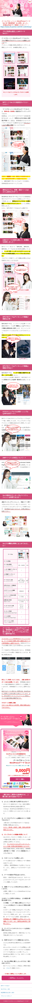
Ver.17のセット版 (5, 989)
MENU (30, 1)
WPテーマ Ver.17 (5, 985)
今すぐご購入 (20, 779)
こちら (8, 968)
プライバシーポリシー (6, 996)
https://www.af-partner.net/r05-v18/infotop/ (16, 27)
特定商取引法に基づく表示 (7, 992)
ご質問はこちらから (16, 978)
